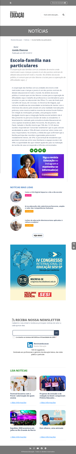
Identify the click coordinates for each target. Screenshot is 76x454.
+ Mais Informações (18, 402)
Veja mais (38, 235)
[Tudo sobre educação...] (51, 14)
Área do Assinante (59, 3)
